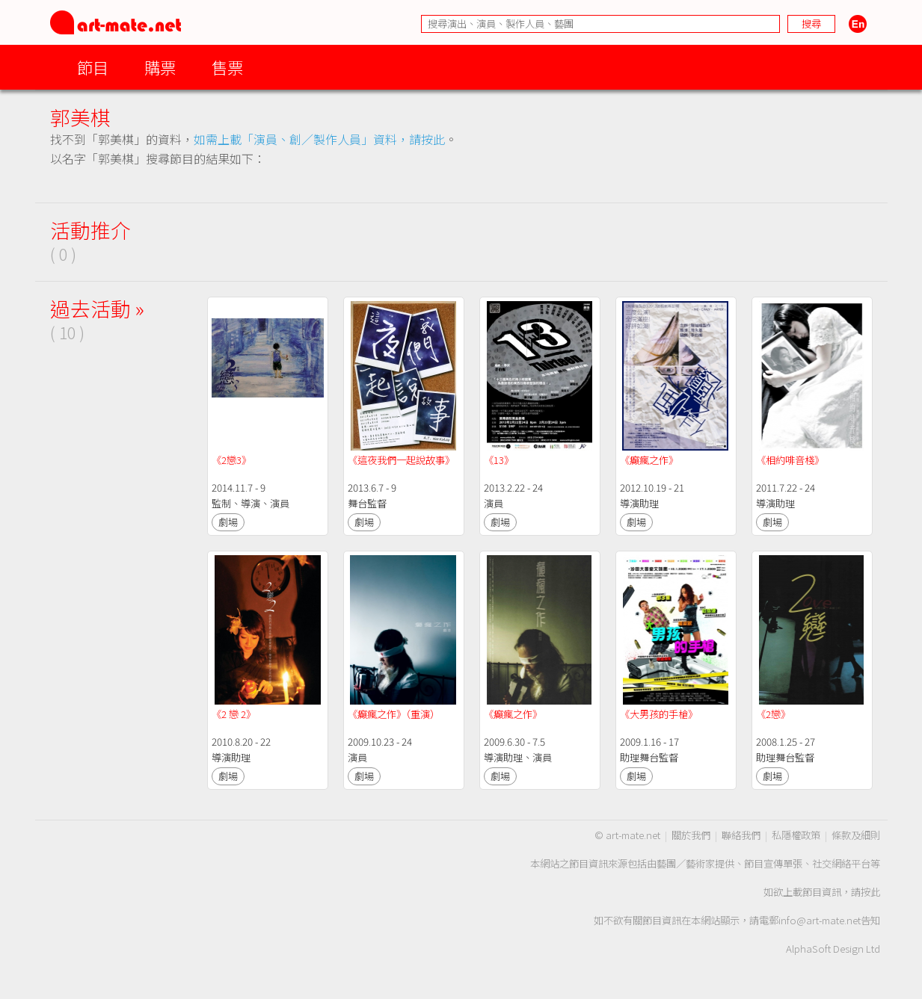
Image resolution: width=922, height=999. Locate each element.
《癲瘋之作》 (649, 460)
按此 (870, 892)
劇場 (228, 522)
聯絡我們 (741, 835)
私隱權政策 (796, 835)
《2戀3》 (231, 460)
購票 (160, 66)
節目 (92, 66)
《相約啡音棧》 (790, 460)
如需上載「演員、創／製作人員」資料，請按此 (319, 139)
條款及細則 (856, 835)
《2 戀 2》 (234, 714)
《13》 (499, 460)
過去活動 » (97, 308)
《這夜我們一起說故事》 (401, 460)
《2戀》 (773, 714)
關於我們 (690, 835)
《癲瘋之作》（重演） (394, 714)
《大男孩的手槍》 (659, 714)
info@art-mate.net (819, 920)
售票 (227, 66)
